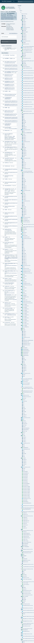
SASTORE (24, 599)
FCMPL (24, 184)
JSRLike (24, 398)
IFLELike (24, 287)
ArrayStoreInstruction (27, 52)
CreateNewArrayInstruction (26, 111)
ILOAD (24, 329)
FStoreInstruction (26, 217)
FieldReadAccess (26, 220)
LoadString (25, 539)
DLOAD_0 (24, 135)
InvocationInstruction (27, 392)
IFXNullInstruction (27, 301)
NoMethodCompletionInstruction (27, 564)
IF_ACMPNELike (26, 308)
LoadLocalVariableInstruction (27, 530)
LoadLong (24, 531)
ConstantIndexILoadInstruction (27, 92)
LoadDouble (25, 517)
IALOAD (24, 250)
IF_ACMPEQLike (26, 305)
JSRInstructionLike (27, 396)
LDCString (25, 431)
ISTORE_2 (24, 368)
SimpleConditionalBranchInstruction (13, 118)
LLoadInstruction (26, 443)
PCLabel (24, 570)
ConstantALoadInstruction (28, 78)
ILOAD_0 (24, 331)
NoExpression (25, 561)
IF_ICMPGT (25, 316)
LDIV (24, 434)
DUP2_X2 (24, 164)
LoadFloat (25, 523)
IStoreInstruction (26, 373)
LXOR (24, 470)
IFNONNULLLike (26, 296)
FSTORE (24, 208)
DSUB (24, 156)
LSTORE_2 (24, 462)
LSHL (24, 455)
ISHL (24, 361)
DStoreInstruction (26, 158)
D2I (23, 116)
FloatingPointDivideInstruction (27, 224)
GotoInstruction (8, 75)
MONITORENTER (25, 543)
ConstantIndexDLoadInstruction (27, 83)
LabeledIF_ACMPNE (26, 488)
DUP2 (24, 161)
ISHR (24, 362)
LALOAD (24, 408)
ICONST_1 (24, 256)
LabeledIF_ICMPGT (26, 492)
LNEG (24, 446)
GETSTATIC (25, 229)
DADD (24, 119)
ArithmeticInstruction (27, 47)
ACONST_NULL (25, 18)
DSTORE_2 (24, 153)
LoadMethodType (26, 536)
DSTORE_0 (24, 150)
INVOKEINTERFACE (26, 350)
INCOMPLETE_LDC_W (26, 344)
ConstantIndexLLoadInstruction (27, 97)
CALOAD (24, 62)
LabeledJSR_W (25, 501)
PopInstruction (26, 577)
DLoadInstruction (26, 141)
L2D (23, 402)
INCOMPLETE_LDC (26, 341)
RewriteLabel (25, 596)
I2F (23, 244)
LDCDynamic (25, 423)
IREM (24, 358)
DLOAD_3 (24, 140)
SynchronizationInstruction (26, 628)
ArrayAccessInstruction (27, 49)
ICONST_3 (24, 259)
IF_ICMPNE (25, 325)
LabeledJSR (25, 500)
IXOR (24, 376)
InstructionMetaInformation (26, 387)
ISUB (24, 371)
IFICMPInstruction (26, 283)
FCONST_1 (24, 187)
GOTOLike (24, 232)
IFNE (24, 292)
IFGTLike (24, 281)
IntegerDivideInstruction (28, 388)
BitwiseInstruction (27, 58)
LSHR (24, 456)
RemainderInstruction (27, 590)
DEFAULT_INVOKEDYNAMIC (27, 132)
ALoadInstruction (26, 27)
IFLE (24, 286)
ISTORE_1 (24, 367)
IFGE (24, 277)
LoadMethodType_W (26, 537)
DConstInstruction (26, 129)
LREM (24, 452)
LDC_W (24, 432)
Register (6, 137)
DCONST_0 (24, 126)
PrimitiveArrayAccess (27, 579)
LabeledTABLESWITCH (27, 509)
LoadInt (24, 526)
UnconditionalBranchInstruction (27, 636)
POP (23, 571)
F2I (23, 175)
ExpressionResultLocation (28, 172)
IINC (24, 328)
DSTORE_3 (24, 155)
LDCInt (24, 426)
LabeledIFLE (25, 479)
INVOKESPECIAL (26, 352)
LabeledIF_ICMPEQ (26, 489)
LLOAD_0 (24, 437)
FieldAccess (25, 218)
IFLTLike (24, 290)
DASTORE (24, 122)
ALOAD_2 (24, 24)
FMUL (24, 202)
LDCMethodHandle (26, 428)
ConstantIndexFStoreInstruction (27, 90)
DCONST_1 (24, 128)
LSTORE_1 (24, 461)
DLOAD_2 (24, 138)
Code (15, 142)
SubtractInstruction (27, 624)
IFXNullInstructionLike (27, 302)
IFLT (24, 289)
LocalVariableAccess (27, 542)
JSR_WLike (25, 401)
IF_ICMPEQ (25, 310)
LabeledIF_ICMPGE (26, 491)
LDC (23, 419)
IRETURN (24, 359)
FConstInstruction (26, 190)
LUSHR (24, 468)
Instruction (25, 381)
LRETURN (24, 453)
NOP (23, 557)
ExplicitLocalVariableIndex (26, 171)
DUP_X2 (24, 167)
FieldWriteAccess (26, 221)
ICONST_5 (24, 262)
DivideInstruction (26, 168)
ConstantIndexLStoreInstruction (27, 99)
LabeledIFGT (25, 477)
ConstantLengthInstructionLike (27, 104)
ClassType (9, 230)
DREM (24, 146)
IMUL (24, 338)
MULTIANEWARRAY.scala (13, 33)
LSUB (24, 465)
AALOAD (24, 15)
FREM (24, 205)
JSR (23, 393)
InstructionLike (26, 384)
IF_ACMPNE (25, 307)
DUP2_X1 (24, 162)
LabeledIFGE (25, 476)
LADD (24, 407)
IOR (23, 356)
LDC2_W (24, 420)
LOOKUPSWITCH (25, 447)
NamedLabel (25, 558)
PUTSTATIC (25, 576)
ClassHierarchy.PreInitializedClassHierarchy (15, 257)
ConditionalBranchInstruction (27, 75)
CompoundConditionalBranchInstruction (13, 65)
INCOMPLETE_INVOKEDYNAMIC (28, 340)
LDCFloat (24, 425)
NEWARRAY (24, 555)
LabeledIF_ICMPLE (26, 494)
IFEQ (24, 274)
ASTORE (24, 33)
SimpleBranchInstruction (28, 605)
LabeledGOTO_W (26, 473)
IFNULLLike (25, 299)
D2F (23, 114)
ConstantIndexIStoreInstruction (27, 95)
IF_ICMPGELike (26, 314)
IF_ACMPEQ (25, 304)
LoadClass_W (25, 514)
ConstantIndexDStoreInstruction (27, 85)
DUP (23, 159)
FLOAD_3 (24, 199)
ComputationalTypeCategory (11, 265)
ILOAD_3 (24, 335)
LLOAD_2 (24, 440)
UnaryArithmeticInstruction (26, 633)
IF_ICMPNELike (26, 326)
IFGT (24, 280)
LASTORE (24, 411)
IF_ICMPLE (25, 319)
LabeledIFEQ (25, 474)
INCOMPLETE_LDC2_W (26, 343)
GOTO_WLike (25, 235)
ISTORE (24, 364)
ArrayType (9, 14)
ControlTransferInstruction (26, 106)
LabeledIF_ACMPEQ (26, 486)
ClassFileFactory (26, 66)
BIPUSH (24, 56)
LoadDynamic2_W (26, 520)
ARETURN (24, 30)
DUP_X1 (24, 165)
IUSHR (24, 374)
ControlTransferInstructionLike (27, 108)
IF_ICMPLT (25, 322)
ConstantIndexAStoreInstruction (27, 81)
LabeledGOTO (25, 471)
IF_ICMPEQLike (26, 311)
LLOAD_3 (24, 441)
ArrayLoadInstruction (27, 50)
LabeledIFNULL (26, 485)
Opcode (10, 278)
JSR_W (24, 399)
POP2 (24, 573)
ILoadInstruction (26, 337)
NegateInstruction (26, 560)
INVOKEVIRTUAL (26, 355)
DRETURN (24, 147)
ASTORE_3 (24, 39)
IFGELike (24, 278)
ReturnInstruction (9, 111)
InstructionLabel (26, 383)
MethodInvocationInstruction (27, 551)
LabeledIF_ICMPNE (26, 497)
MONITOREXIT (25, 545)
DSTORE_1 (24, 152)
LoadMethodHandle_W (27, 534)
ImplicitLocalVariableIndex (26, 378)
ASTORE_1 (24, 36)
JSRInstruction (26, 395)
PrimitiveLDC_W (26, 584)
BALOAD (24, 53)
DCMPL (24, 125)
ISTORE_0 (24, 365)
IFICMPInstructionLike (27, 284)
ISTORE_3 (24, 370)
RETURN (24, 587)
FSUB (24, 215)
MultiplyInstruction (27, 552)
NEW (23, 554)
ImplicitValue (26, 380)
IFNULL (24, 298)
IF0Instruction (26, 268)
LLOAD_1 (24, 438)
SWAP (24, 602)
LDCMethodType (26, 429)
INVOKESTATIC (25, 353)
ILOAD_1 (24, 332)
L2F (23, 404)
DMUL (24, 143)
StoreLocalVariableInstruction (27, 623)
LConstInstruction (26, 417)
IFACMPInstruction (26, 271)
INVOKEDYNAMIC (26, 349)
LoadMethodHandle (26, 533)
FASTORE (24, 181)
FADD (24, 178)
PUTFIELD (24, 574)
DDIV (24, 131)
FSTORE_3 (24, 214)
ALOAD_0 (24, 21)
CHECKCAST (25, 65)
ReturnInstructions (27, 593)
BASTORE (24, 55)
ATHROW (24, 42)
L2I (23, 405)
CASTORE (24, 63)
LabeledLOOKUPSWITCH (27, 503)
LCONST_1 (24, 416)
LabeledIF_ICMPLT (26, 495)
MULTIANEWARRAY (26, 546)
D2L (23, 117)
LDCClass (24, 422)
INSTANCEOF (25, 347)
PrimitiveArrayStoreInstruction (27, 581)
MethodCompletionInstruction (27, 549)
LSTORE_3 (24, 464)
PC (5, 142)
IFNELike (24, 293)
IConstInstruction (26, 265)
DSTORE (24, 149)
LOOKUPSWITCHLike (26, 449)
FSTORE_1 (24, 211)
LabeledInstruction (27, 498)
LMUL (24, 444)
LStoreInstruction (26, 467)
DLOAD (24, 134)
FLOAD (24, 193)
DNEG (24, 144)
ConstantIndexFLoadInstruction (27, 88)
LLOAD (24, 435)
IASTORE (24, 253)
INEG (24, 346)
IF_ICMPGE (25, 313)
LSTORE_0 (24, 459)
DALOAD (24, 120)
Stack (24, 613)
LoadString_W (25, 540)
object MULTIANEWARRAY (10, 11)
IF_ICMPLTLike (26, 323)
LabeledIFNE (25, 482)
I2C (23, 241)
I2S (23, 247)
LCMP (24, 413)
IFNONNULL (25, 295)
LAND (24, 410)
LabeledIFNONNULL (26, 483)
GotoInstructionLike (27, 238)
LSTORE (24, 458)
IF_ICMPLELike (26, 320)
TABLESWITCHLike (26, 631)
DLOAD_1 (24, 137)
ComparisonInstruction (27, 68)
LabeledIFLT (25, 480)
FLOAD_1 (24, 196)
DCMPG (24, 123)
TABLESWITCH (25, 629)
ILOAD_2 (24, 334)
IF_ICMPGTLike (26, 317)
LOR (23, 450)
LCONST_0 (24, 414)
